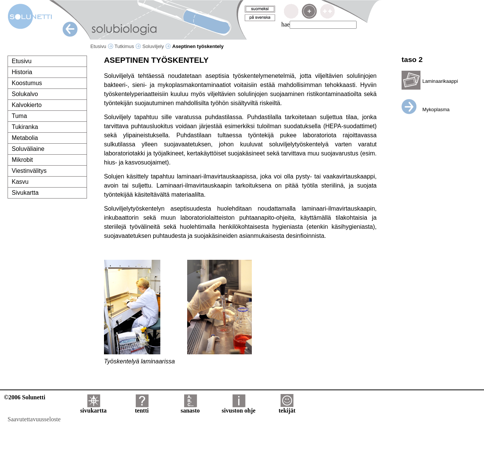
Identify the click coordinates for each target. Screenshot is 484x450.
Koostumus (27, 83)
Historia (22, 72)
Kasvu (20, 181)
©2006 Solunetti (24, 397)
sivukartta (93, 408)
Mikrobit (22, 160)
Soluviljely (156, 46)
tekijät (287, 408)
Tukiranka (25, 127)
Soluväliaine (28, 149)
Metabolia (25, 138)
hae (285, 24)
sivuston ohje (238, 408)
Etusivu (101, 46)
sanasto (190, 408)
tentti (142, 408)
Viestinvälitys (29, 171)
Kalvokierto (27, 105)
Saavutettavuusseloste (34, 419)
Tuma (19, 116)
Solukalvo (25, 94)
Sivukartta (25, 192)
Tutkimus (128, 46)
